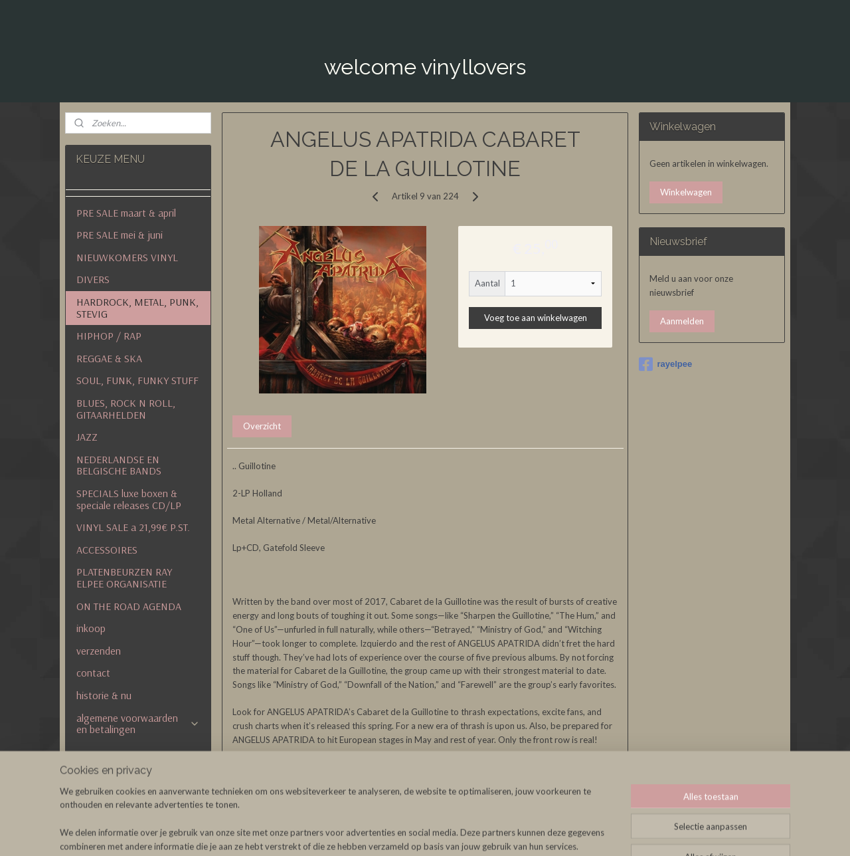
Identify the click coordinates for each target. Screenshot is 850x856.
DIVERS (93, 279)
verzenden (98, 650)
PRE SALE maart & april (126, 212)
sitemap (477, 831)
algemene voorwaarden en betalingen (137, 723)
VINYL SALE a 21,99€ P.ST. (133, 527)
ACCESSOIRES (106, 549)
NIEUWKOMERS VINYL (127, 257)
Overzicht (262, 426)
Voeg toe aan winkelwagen (534, 317)
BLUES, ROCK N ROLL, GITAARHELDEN (125, 408)
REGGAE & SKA (109, 358)
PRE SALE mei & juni (119, 234)
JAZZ (87, 436)
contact (93, 672)
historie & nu (103, 695)
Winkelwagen (686, 192)
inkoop (91, 628)
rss (501, 831)
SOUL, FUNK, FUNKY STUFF (137, 380)
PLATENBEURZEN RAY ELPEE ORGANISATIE (124, 577)
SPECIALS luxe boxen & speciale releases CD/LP (128, 499)
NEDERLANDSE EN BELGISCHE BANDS (118, 465)
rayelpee (665, 364)
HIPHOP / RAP (108, 335)
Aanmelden (682, 321)
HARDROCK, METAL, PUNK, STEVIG (137, 307)
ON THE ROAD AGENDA (128, 606)
